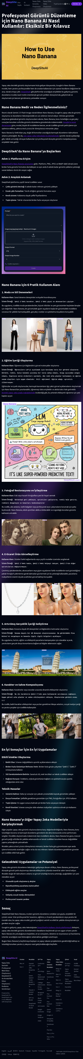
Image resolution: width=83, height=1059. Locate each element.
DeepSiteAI (26, 91)
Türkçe (10, 1054)
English (4, 1051)
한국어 (15, 1051)
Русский (49, 1051)
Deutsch (21, 1051)
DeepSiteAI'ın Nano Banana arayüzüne (17, 164)
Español (34, 1051)
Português (41, 1051)
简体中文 (16, 1054)
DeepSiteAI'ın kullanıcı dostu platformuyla (54, 927)
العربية (10, 1051)
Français (28, 1051)
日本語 (4, 1054)
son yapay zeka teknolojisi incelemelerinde (41, 136)
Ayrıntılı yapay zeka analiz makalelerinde (18, 392)
